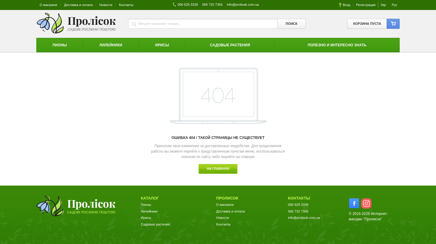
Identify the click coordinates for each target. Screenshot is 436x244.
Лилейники (149, 211)
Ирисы (146, 217)
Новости (105, 5)
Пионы (146, 204)
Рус (394, 5)
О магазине (48, 5)
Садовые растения (155, 224)
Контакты (126, 5)
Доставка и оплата (78, 5)
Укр (384, 5)
